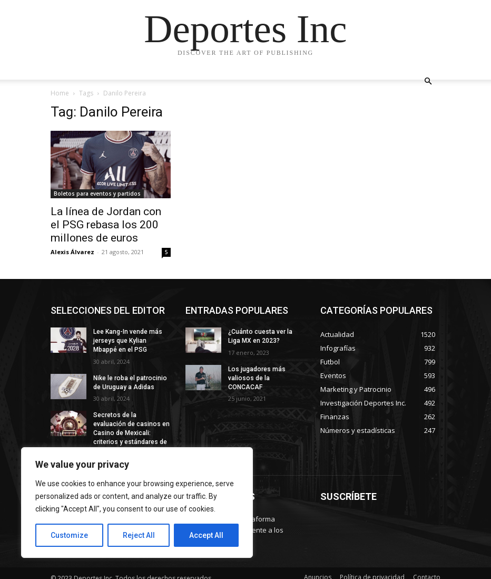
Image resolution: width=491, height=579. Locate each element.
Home (60, 93)
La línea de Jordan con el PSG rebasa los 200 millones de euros (106, 224)
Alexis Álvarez (72, 252)
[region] (137, 502)
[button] (427, 81)
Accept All (206, 535)
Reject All (139, 535)
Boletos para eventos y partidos (97, 193)
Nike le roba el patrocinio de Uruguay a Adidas (129, 382)
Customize (69, 535)
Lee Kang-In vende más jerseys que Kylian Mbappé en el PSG (127, 340)
